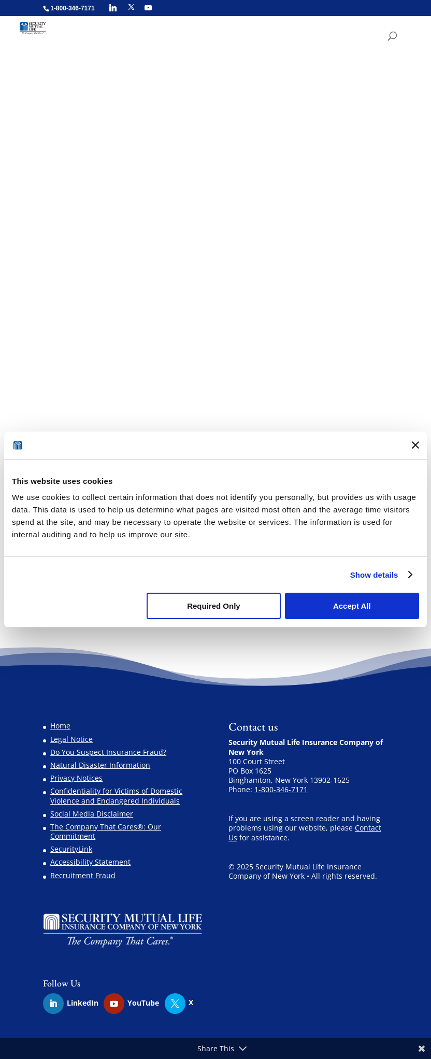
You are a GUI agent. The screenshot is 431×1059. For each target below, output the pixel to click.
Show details (374, 574)
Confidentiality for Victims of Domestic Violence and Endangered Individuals (116, 795)
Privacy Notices (76, 778)
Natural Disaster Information (100, 765)
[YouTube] (148, 7)
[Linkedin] (113, 7)
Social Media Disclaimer (91, 814)
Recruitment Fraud (83, 875)
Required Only (213, 606)
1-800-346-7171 (281, 789)
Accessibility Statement (90, 862)
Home (60, 726)
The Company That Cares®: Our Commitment (105, 831)
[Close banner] (415, 445)
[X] (131, 7)
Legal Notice (71, 739)
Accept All (352, 606)
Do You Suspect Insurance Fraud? (108, 752)
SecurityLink (71, 849)
